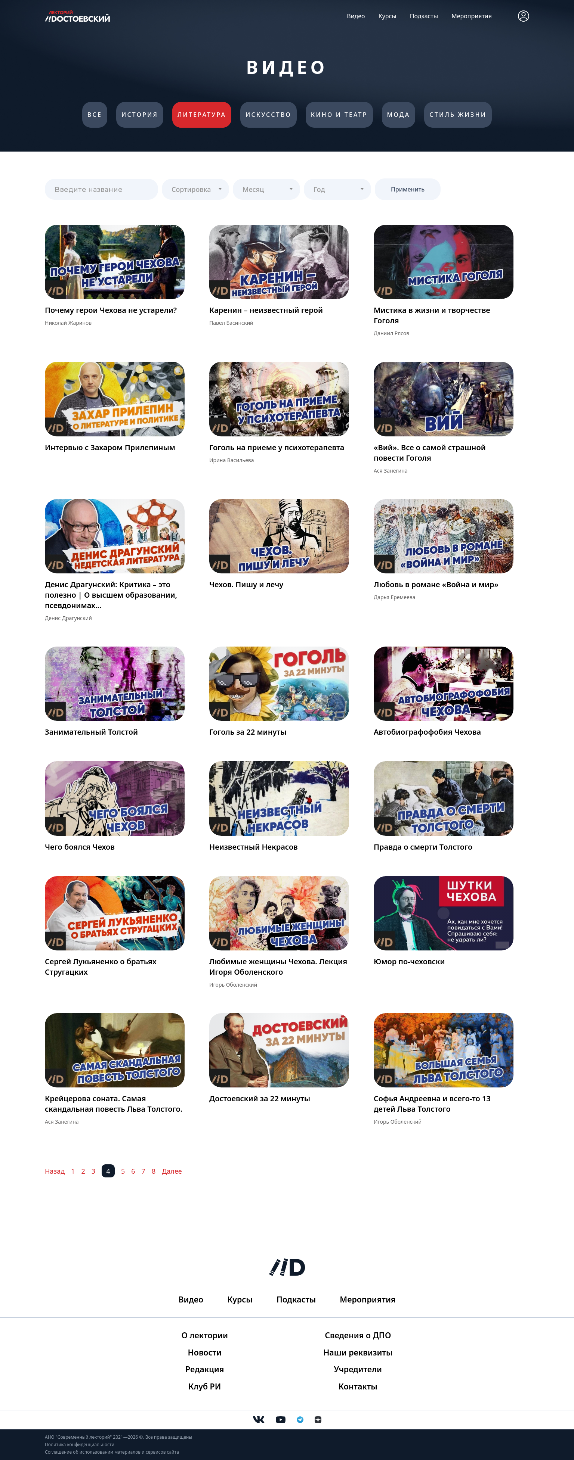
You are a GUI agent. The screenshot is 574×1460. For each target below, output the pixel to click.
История (138, 115)
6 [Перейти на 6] (133, 1172)
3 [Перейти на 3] (93, 1172)
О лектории (205, 1333)
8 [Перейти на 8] (153, 1172)
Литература (201, 115)
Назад (55, 1172)
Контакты (357, 1386)
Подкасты (424, 16)
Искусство (268, 115)
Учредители (357, 1369)
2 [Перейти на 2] (83, 1172)
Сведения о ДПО (357, 1333)
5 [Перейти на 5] (123, 1172)
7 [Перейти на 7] (143, 1172)
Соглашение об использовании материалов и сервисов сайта (112, 1452)
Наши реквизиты (357, 1351)
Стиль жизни (460, 115)
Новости (205, 1351)
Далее (172, 1172)
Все (92, 115)
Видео (356, 16)
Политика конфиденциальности (79, 1444)
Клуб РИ (205, 1386)
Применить (408, 190)
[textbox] (195, 187)
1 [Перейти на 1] (73, 1172)
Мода (400, 115)
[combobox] (195, 190)
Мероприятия (471, 16)
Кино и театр (340, 115)
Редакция (205, 1369)
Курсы (387, 16)
